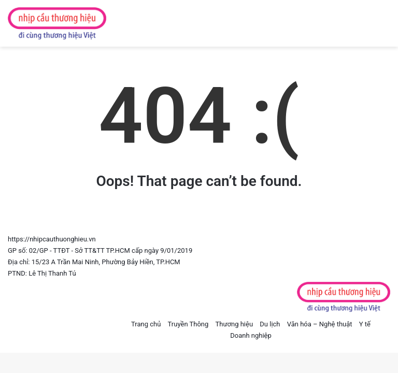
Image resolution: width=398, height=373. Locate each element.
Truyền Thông (188, 324)
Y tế (365, 324)
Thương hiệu (234, 324)
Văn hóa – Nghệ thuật (319, 324)
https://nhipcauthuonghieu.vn (52, 239)
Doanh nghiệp (251, 335)
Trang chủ (146, 324)
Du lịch (270, 324)
